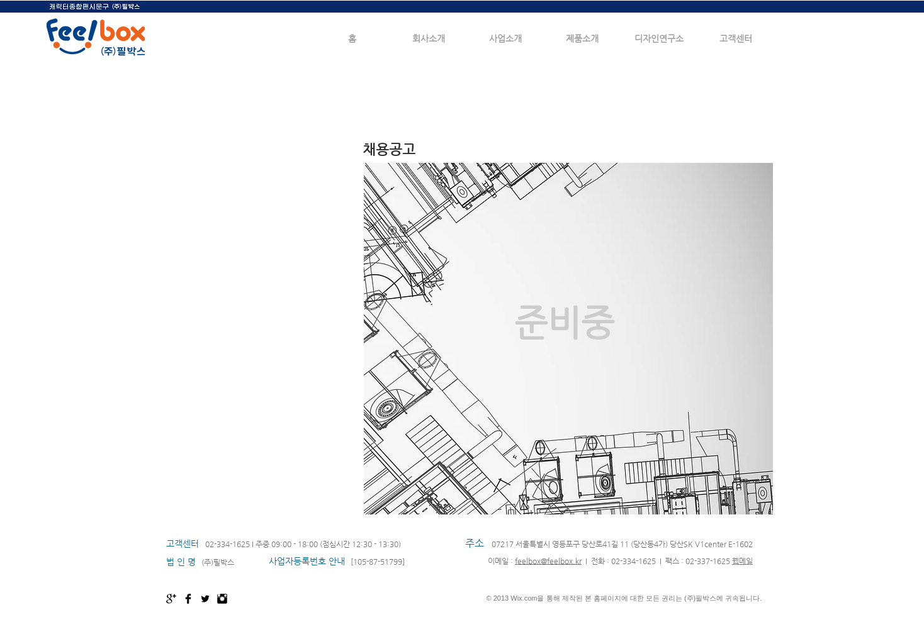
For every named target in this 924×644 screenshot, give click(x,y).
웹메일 (742, 561)
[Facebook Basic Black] (188, 599)
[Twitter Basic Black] (205, 599)
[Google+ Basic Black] (171, 599)
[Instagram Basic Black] (222, 599)
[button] (428, 38)
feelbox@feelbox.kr (548, 561)
